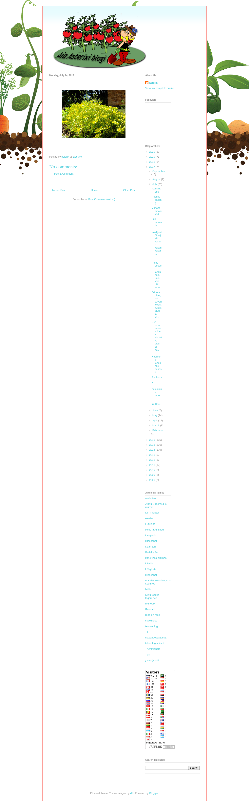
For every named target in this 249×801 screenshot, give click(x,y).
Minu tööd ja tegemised (152, 596)
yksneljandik (152, 660)
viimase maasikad (157, 211)
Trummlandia (152, 648)
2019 (152, 156)
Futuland (150, 523)
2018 (152, 161)
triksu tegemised (154, 643)
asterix (153, 82)
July (155, 184)
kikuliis (149, 563)
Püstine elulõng (157, 199)
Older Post (129, 190)
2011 (152, 464)
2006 (152, 480)
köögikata (150, 569)
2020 (152, 151)
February (157, 430)
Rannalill (150, 609)
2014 (152, 449)
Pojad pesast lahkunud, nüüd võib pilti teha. (157, 275)
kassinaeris (156, 190)
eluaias (149, 518)
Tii (146, 631)
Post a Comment (63, 173)
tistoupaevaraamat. (156, 637)
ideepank (150, 535)
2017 (152, 166)
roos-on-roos (152, 614)
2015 (152, 444)
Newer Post (59, 190)
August (156, 179)
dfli (132, 793)
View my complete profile (159, 88)
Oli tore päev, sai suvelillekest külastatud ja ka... (157, 305)
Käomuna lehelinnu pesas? (157, 364)
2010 (152, 469)
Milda (148, 589)
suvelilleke (151, 620)
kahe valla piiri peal (156, 557)
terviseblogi (151, 626)
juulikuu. (156, 404)
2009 (152, 474)
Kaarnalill (150, 546)
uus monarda (157, 222)
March (156, 425)
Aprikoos (157, 377)
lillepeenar (151, 574)
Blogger (153, 793)
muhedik (150, 603)
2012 (152, 459)
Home (94, 190)
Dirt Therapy (152, 512)
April (155, 420)
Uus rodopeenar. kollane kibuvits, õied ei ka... (157, 336)
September (158, 171)
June (155, 410)
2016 (152, 439)
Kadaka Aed (152, 552)
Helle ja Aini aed (154, 529)
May (155, 415)
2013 (152, 454)
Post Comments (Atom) (101, 199)
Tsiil (147, 654)
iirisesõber (151, 540)
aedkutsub (151, 498)
